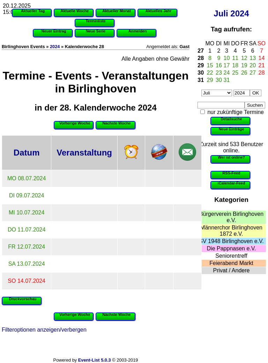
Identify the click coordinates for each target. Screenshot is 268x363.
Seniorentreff (231, 256)
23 (219, 73)
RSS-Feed (231, 173)
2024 (239, 13)
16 (219, 65)
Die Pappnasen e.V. (231, 248)
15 (210, 65)
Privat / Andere (231, 270)
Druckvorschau (22, 299)
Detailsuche (231, 119)
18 (235, 65)
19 (244, 65)
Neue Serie (95, 31)
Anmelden (137, 31)
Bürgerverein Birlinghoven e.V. (231, 217)
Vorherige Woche (74, 123)
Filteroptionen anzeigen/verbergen (44, 330)
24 (227, 73)
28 (201, 58)
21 (262, 65)
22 (210, 73)
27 (201, 51)
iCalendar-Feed (231, 183)
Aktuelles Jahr (158, 11)
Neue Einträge (231, 129)
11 (235, 58)
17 (227, 65)
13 (253, 58)
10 (227, 58)
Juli (221, 13)
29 (201, 65)
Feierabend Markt (231, 263)
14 (262, 58)
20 (253, 65)
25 (235, 73)
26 (244, 73)
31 (201, 80)
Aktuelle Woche (75, 11)
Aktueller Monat (116, 11)
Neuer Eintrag (53, 31)
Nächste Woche (117, 123)
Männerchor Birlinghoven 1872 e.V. (231, 231)
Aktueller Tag (33, 11)
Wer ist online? (231, 157)
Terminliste (95, 21)
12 (244, 58)
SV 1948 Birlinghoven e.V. (231, 241)
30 (201, 73)
